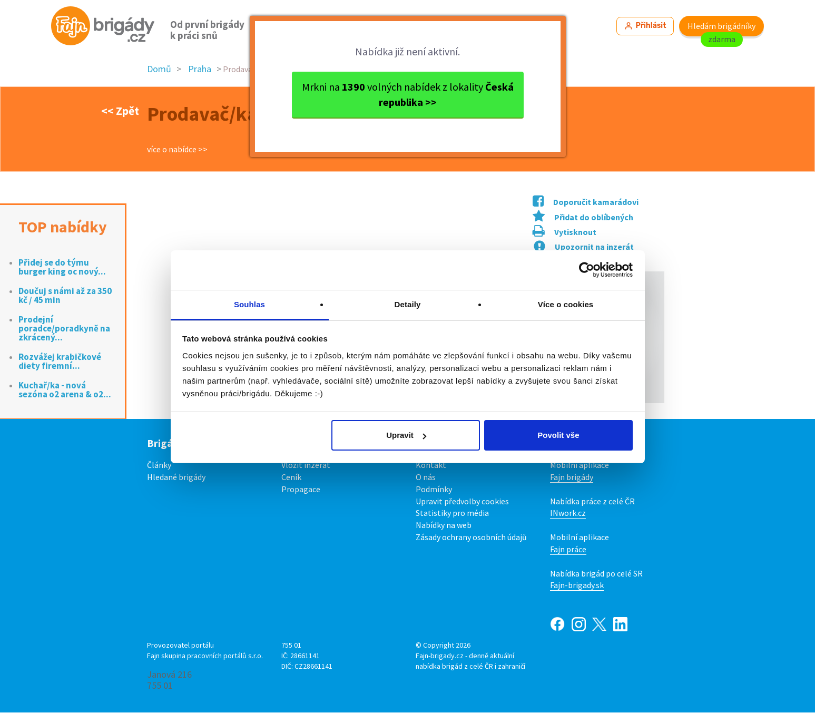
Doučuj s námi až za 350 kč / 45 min (65, 296)
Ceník (291, 477)
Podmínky (434, 489)
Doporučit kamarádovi (586, 202)
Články (159, 465)
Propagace (300, 489)
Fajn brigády (571, 477)
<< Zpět (120, 111)
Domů (159, 70)
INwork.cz (568, 514)
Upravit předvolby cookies (462, 501)
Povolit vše (558, 435)
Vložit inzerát (305, 465)
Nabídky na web (444, 526)
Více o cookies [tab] (566, 304)
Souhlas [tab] (249, 304)
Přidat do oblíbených (583, 217)
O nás (426, 477)
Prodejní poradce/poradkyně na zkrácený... (64, 329)
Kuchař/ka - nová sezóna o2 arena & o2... (64, 390)
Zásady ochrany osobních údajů (471, 537)
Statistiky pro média (452, 514)
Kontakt (431, 465)
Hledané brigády (176, 477)
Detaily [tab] (408, 304)
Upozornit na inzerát (584, 247)
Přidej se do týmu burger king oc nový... (62, 268)
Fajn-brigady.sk (577, 586)
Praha (199, 70)
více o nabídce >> (177, 149)
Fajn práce (568, 549)
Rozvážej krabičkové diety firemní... (59, 362)
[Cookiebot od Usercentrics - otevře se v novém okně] (587, 270)
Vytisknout (564, 233)
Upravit (406, 435)
